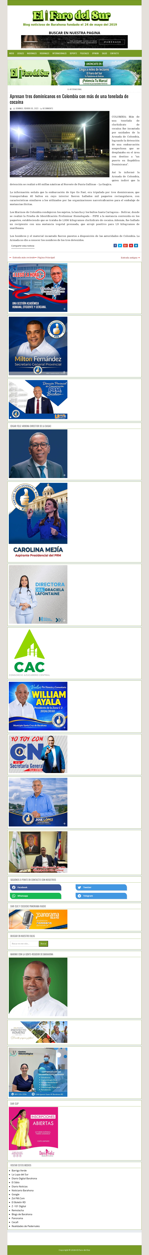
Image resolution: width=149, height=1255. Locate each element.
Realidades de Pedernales (26, 1226)
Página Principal (46, 257)
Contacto (114, 53)
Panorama (17, 1218)
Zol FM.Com (18, 1198)
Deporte (73, 53)
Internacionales (59, 53)
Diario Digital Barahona (24, 1178)
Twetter (84, 887)
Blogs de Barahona (22, 1214)
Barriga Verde (19, 1170)
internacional (76, 89)
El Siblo (15, 1182)
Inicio (11, 53)
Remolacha (18, 1210)
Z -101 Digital (19, 1206)
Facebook (19, 887)
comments (48, 108)
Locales (20, 53)
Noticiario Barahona (23, 1190)
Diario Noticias (20, 1186)
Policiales (84, 53)
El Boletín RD (19, 1202)
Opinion (95, 53)
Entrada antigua (129, 258)
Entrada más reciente (24, 257)
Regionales (44, 53)
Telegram (85, 895)
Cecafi (15, 1222)
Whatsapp (20, 895)
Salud (104, 53)
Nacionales (32, 53)
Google (15, 1194)
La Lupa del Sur (20, 1174)
